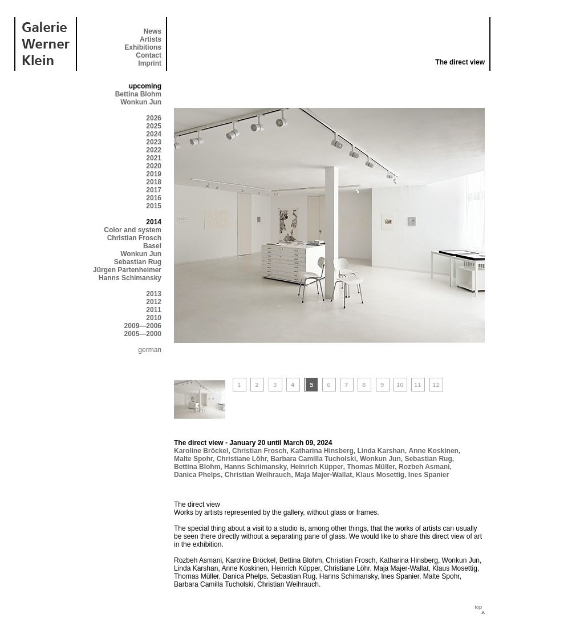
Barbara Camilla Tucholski (313, 459)
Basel (152, 246)
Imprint (149, 63)
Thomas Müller (371, 467)
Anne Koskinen (434, 451)
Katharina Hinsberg (322, 451)
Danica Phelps (197, 475)
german (149, 350)
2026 (153, 118)
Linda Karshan (381, 451)
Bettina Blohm (138, 94)
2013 (153, 294)
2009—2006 (142, 326)
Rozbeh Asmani (424, 467)
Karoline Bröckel (201, 451)
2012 (153, 302)
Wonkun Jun (140, 102)
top (478, 607)
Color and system (132, 230)
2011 (153, 310)
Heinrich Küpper (316, 467)
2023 (153, 142)
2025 (153, 126)
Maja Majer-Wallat (323, 475)
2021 (153, 158)
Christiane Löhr (242, 459)
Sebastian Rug (137, 262)
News (152, 31)
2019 (153, 174)
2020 (153, 166)
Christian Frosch (134, 238)
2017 (153, 190)
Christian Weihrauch (258, 475)
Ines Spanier (428, 475)
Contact (148, 55)
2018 (153, 182)
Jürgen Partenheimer (127, 270)
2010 (153, 318)
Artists (150, 39)
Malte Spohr (193, 459)
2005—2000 (142, 334)
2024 (153, 134)
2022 (153, 150)
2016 (153, 198)
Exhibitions (142, 47)
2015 (153, 206)
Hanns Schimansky (130, 278)
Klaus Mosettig (380, 475)
